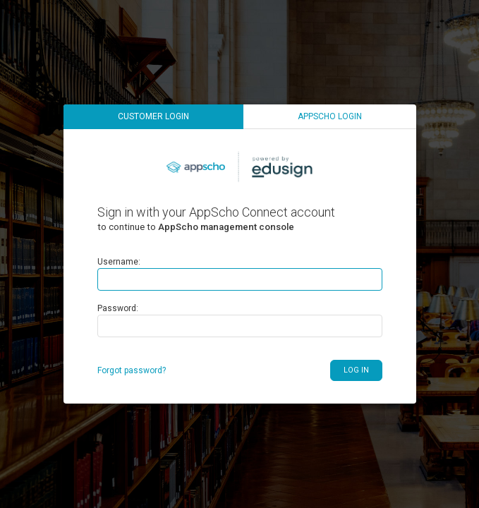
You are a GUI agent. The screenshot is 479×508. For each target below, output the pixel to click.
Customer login (153, 116)
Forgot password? (131, 370)
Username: (118, 262)
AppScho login (330, 116)
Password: (117, 308)
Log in (356, 370)
